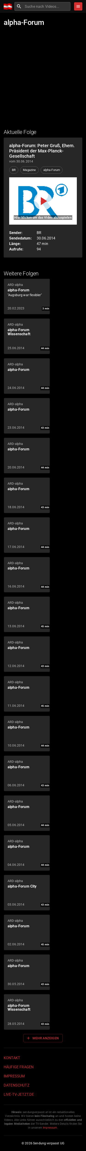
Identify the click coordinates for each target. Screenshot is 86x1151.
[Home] (9, 6)
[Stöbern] (78, 6)
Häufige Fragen (18, 1067)
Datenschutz (17, 1085)
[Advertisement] (43, 80)
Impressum (14, 1076)
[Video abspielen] (43, 201)
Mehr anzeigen (42, 1038)
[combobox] (47, 6)
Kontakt (12, 1058)
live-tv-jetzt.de (19, 1094)
